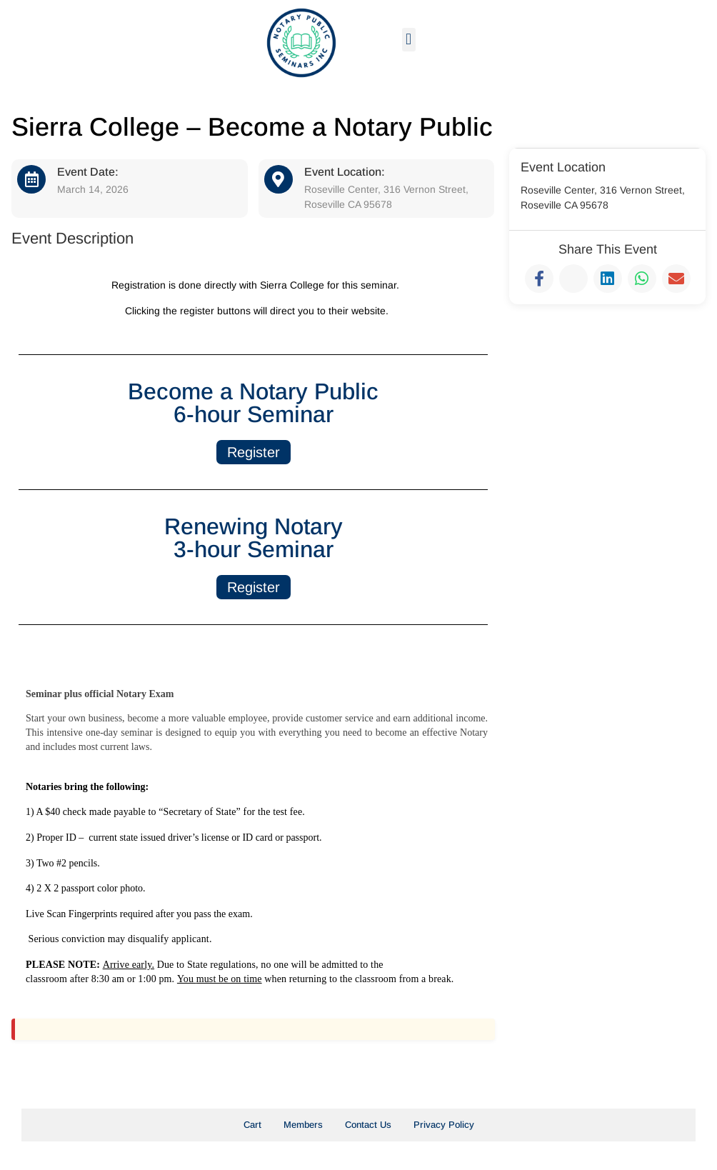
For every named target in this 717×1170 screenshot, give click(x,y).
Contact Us (368, 1124)
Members (303, 1124)
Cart (252, 1124)
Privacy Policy (443, 1124)
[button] (409, 39)
